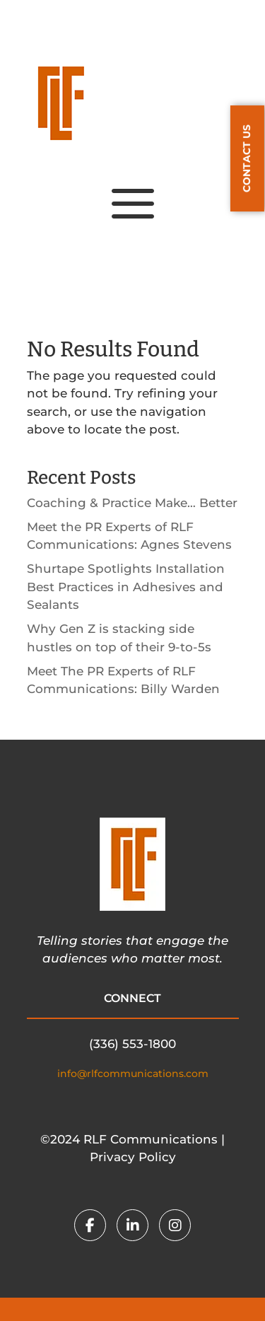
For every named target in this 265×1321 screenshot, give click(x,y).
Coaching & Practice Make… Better (132, 503)
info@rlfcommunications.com (132, 1073)
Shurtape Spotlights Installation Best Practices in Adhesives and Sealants (126, 586)
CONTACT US (246, 158)
